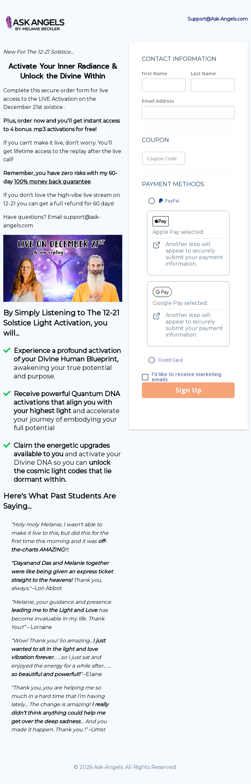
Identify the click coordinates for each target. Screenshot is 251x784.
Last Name (203, 74)
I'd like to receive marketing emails (186, 377)
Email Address (158, 101)
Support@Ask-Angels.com (218, 19)
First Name (154, 74)
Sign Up (188, 390)
